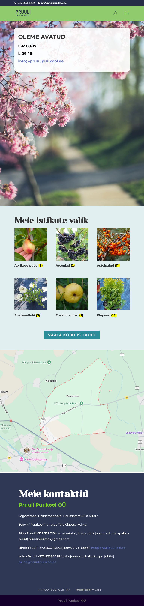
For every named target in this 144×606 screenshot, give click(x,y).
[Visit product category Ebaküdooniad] (72, 298)
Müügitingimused (88, 589)
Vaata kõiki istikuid (72, 335)
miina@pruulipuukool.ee (38, 562)
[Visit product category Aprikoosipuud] (30, 248)
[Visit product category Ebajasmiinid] (30, 298)
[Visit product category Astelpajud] (113, 248)
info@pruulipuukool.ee (41, 61)
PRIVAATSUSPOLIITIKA (54, 589)
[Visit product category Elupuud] (113, 298)
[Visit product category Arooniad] (72, 248)
